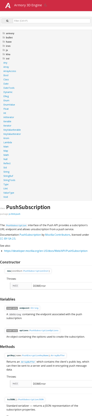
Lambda (7, 142)
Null (5, 159)
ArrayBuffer (58, 355)
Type (6, 184)
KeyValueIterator (12, 133)
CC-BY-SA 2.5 (7, 238)
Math (6, 154)
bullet (8, 37)
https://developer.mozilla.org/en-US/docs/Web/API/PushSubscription (45, 251)
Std (5, 167)
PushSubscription (16, 225)
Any (5, 62)
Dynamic (8, 92)
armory (8, 33)
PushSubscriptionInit (35, 271)
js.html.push (14, 213)
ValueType (8, 192)
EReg (6, 96)
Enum (6, 100)
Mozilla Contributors (57, 234)
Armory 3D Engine (28, 5)
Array (6, 66)
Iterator (7, 125)
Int (4, 113)
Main (6, 146)
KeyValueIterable (12, 129)
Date (6, 83)
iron (6, 45)
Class (6, 79)
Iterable (7, 121)
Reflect (7, 163)
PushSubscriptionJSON (31, 399)
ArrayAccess (9, 71)
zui (6, 58)
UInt (5, 188)
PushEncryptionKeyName (35, 355)
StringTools (9, 180)
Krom (6, 138)
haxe (7, 41)
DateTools (9, 87)
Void (5, 196)
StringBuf (8, 175)
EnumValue (9, 104)
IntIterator (8, 117)
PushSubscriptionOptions (43, 330)
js (5, 50)
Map (5, 150)
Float (6, 108)
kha (6, 54)
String (6, 171)
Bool (5, 75)
